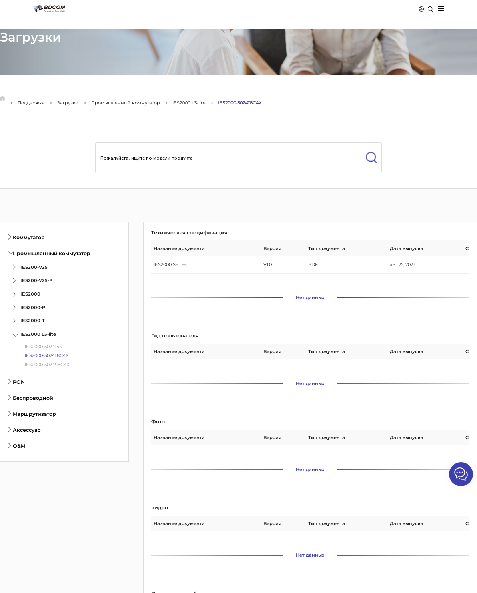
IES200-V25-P (36, 280)
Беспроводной (33, 398)
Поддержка (31, 103)
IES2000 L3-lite (189, 103)
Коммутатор (29, 237)
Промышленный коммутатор (125, 103)
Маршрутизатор (34, 414)
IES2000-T (32, 320)
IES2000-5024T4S (43, 346)
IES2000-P (32, 307)
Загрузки (68, 103)
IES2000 (30, 294)
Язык (421, 9)
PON (19, 382)
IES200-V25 (34, 267)
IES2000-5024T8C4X (239, 103)
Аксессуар (27, 430)
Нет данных (310, 298)
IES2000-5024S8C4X (47, 364)
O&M (19, 446)
